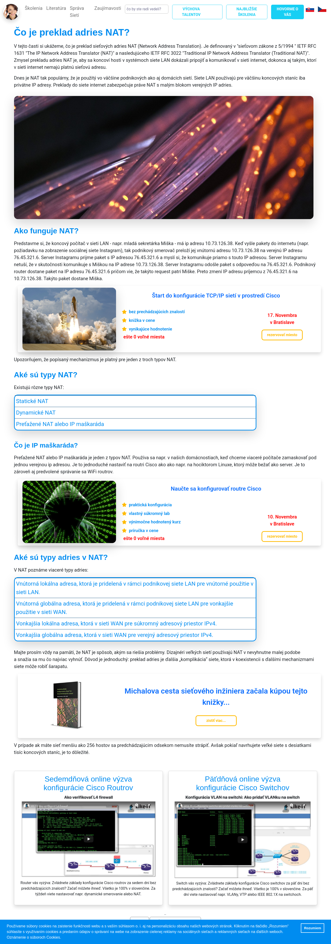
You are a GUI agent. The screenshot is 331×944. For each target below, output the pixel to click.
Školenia (34, 8)
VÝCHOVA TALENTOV (191, 12)
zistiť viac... (216, 720)
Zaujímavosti (107, 8)
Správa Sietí (77, 11)
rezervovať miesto (282, 335)
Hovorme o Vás (287, 12)
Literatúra (56, 8)
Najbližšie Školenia (246, 12)
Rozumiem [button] (312, 928)
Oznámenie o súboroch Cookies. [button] (34, 937)
